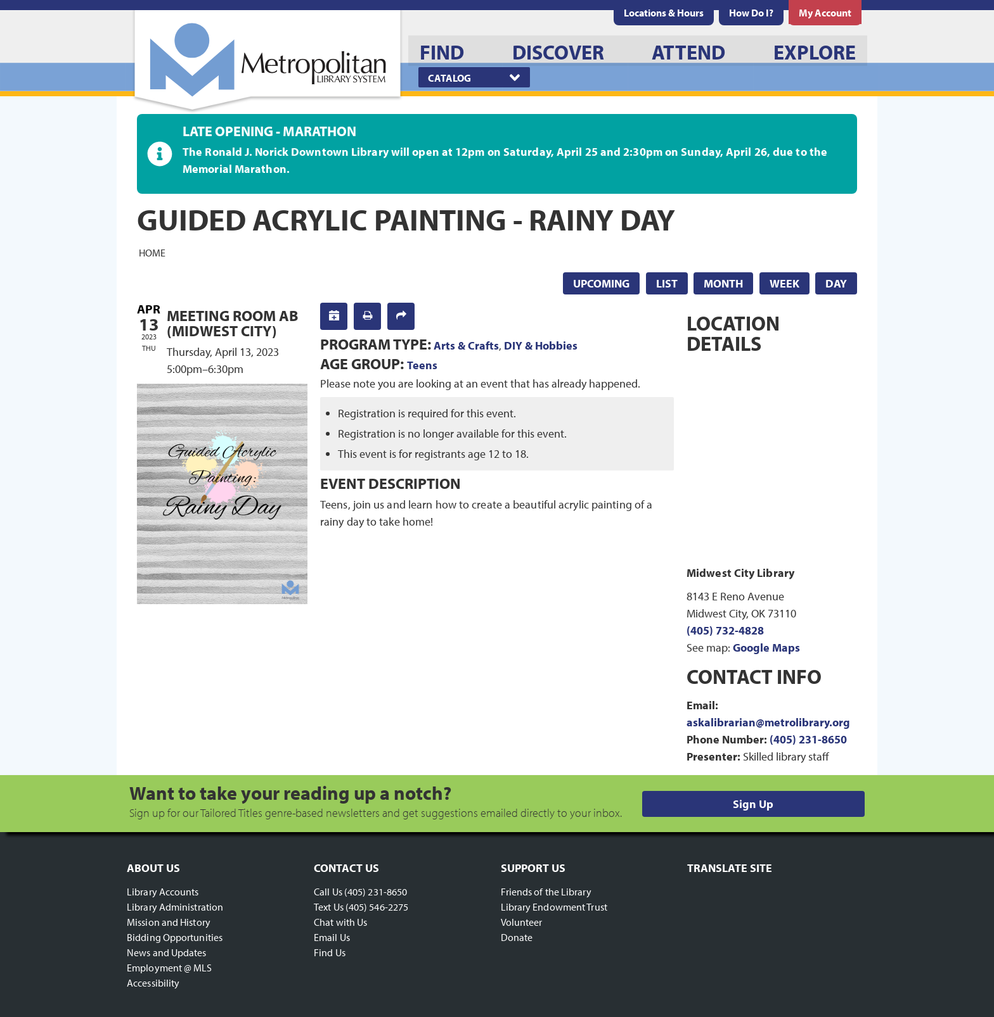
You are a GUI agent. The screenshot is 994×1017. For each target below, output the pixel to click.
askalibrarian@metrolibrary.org (768, 722)
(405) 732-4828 (725, 630)
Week (784, 283)
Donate (517, 937)
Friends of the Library (546, 891)
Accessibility (153, 982)
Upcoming (601, 283)
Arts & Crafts (466, 345)
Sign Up (753, 804)
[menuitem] (664, 12)
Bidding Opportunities (175, 937)
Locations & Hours (664, 12)
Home (152, 252)
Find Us (329, 952)
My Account (825, 12)
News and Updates (167, 952)
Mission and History (168, 922)
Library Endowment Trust (554, 906)
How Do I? (751, 12)
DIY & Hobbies (541, 345)
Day (836, 283)
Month (723, 283)
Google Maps (766, 647)
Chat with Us (340, 922)
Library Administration (175, 906)
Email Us (332, 937)
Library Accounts (163, 891)
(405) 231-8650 (808, 739)
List (667, 283)
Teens (422, 365)
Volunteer (522, 922)
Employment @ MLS (169, 967)
